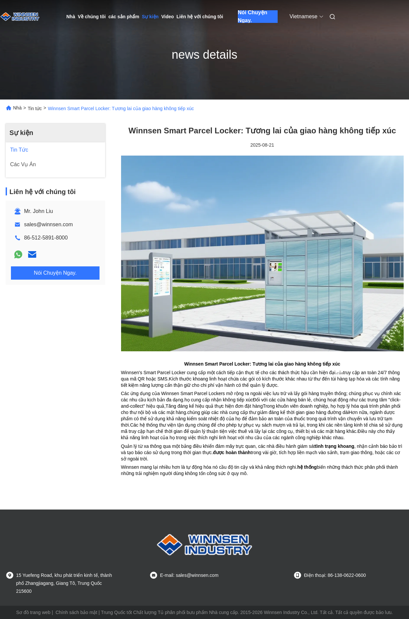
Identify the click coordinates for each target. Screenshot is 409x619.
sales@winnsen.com (48, 224)
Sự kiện (150, 16)
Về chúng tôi (91, 16)
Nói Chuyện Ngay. (252, 16)
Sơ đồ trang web (33, 612)
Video (167, 16)
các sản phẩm (123, 16)
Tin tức (35, 108)
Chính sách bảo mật (76, 612)
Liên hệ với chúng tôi (199, 16)
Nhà (70, 16)
